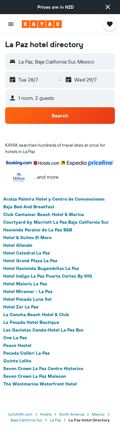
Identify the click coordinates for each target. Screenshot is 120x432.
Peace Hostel (17, 345)
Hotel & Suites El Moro (27, 237)
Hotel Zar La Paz (20, 307)
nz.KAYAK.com (20, 414)
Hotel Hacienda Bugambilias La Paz (41, 268)
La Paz (55, 420)
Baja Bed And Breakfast (28, 207)
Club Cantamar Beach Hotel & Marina (43, 214)
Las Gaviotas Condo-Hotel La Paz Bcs (43, 330)
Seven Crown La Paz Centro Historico (43, 368)
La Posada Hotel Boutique (31, 322)
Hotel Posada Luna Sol (27, 299)
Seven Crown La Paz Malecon (34, 376)
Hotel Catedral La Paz (26, 253)
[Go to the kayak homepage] (42, 24)
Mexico (98, 414)
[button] (107, 7)
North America (71, 414)
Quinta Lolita (17, 361)
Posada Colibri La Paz (26, 353)
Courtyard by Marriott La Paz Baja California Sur (56, 222)
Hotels (46, 414)
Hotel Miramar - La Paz (27, 291)
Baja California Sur (26, 420)
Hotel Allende (17, 245)
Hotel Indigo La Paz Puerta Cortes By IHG (47, 276)
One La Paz (15, 338)
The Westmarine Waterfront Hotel (40, 384)
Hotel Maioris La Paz (25, 284)
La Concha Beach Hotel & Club (36, 314)
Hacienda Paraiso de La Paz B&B (37, 230)
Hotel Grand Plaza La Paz (30, 261)
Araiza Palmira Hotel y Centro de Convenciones (54, 199)
